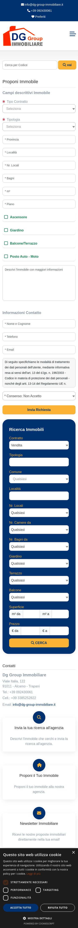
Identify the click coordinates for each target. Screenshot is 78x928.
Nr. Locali (16, 505)
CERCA (39, 643)
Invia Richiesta (39, 410)
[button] (39, 918)
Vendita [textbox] (16, 445)
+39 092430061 (39, 10)
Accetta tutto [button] (20, 907)
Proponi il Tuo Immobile (38, 776)
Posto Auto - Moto (24, 256)
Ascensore (18, 217)
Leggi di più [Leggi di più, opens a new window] (34, 873)
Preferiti (38, 16)
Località (15, 489)
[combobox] (39, 108)
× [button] (73, 852)
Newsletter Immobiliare (39, 823)
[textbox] (39, 108)
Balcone (15, 590)
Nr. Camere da (20, 522)
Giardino (17, 230)
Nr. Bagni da (18, 539)
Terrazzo (15, 573)
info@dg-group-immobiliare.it (42, 4)
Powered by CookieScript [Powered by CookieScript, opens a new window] (39, 923)
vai (67, 65)
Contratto (16, 438)
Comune (15, 472)
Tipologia (11, 119)
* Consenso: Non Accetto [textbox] (22, 396)
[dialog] (39, 888)
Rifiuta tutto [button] (58, 907)
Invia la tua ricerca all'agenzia (39, 728)
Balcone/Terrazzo (23, 243)
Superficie (16, 607)
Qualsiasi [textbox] (18, 513)
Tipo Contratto (15, 101)
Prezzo (14, 624)
